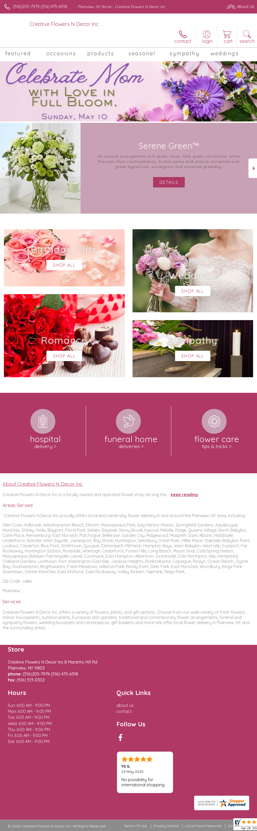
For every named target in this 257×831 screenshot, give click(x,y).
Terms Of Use (135, 825)
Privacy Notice (166, 825)
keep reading (184, 494)
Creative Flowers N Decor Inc (64, 24)
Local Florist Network (203, 825)
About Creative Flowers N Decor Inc (43, 484)
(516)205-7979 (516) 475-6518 (40, 6)
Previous (4, 168)
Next (252, 168)
